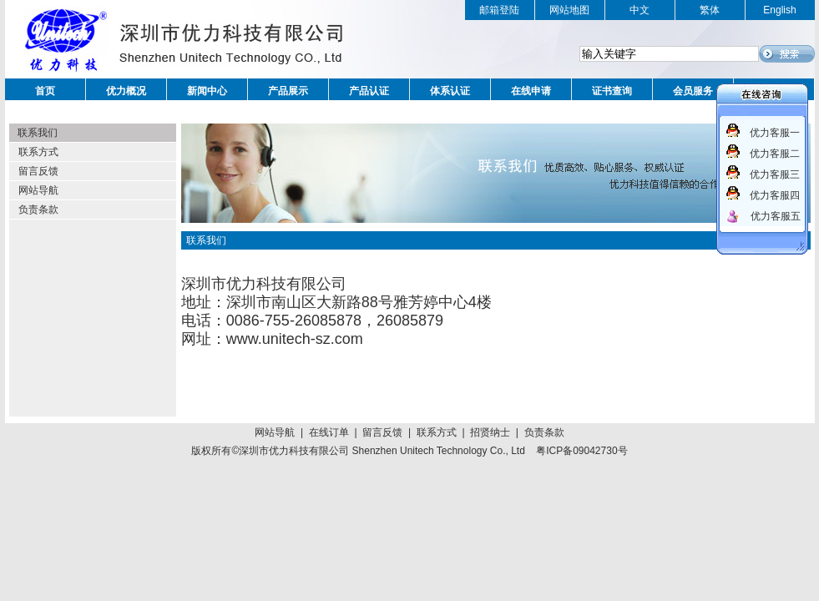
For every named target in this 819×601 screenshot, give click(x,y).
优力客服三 (775, 174)
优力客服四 (775, 195)
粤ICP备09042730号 (581, 451)
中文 (639, 10)
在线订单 (329, 432)
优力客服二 (775, 153)
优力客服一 (775, 133)
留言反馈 (38, 171)
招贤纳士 (490, 432)
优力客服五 (776, 216)
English (779, 10)
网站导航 (38, 190)
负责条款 (38, 209)
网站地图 (569, 10)
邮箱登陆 (499, 10)
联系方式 (38, 152)
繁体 (710, 10)
